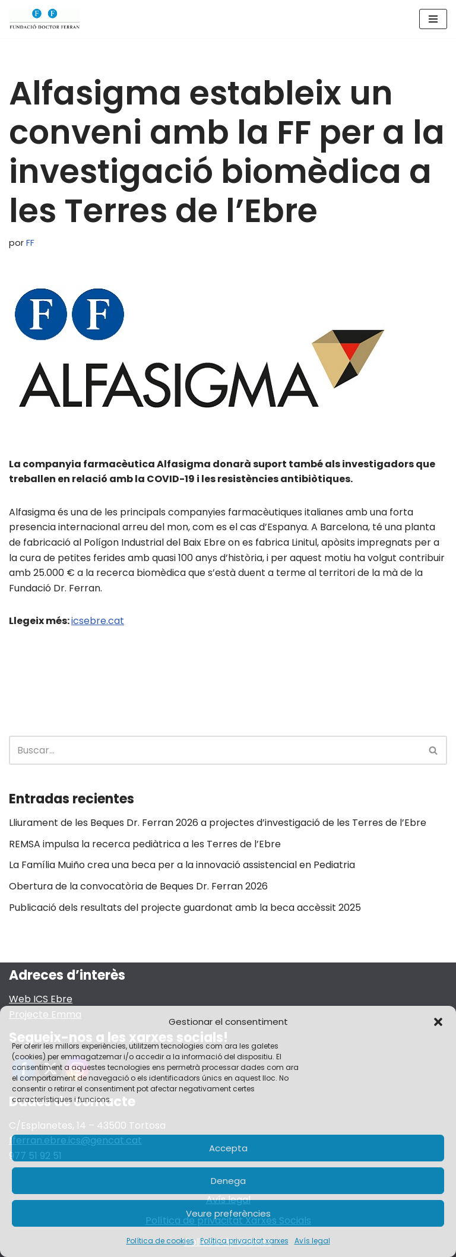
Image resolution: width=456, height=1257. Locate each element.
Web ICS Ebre (40, 999)
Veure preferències (228, 1213)
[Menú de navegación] (433, 19)
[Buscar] (214, 750)
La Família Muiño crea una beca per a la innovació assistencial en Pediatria (182, 865)
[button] (438, 1022)
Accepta (228, 1148)
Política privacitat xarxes (244, 1241)
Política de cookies (160, 1241)
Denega (228, 1180)
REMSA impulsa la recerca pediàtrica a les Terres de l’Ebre (145, 844)
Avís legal (312, 1241)
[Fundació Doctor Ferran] (44, 19)
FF (30, 243)
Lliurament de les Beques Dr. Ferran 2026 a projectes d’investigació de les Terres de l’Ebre (217, 822)
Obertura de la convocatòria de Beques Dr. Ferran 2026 (138, 886)
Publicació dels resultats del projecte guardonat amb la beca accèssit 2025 (185, 907)
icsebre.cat (97, 621)
